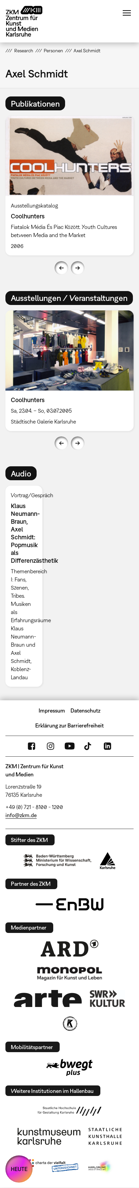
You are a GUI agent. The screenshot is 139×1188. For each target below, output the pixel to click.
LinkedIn (107, 746)
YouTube (69, 746)
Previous (61, 268)
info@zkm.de (21, 815)
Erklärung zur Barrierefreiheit (69, 725)
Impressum (52, 710)
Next (77, 268)
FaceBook (31, 746)
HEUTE (19, 1169)
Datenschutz (85, 710)
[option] (26, 586)
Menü (127, 12)
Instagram (50, 746)
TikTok (88, 746)
